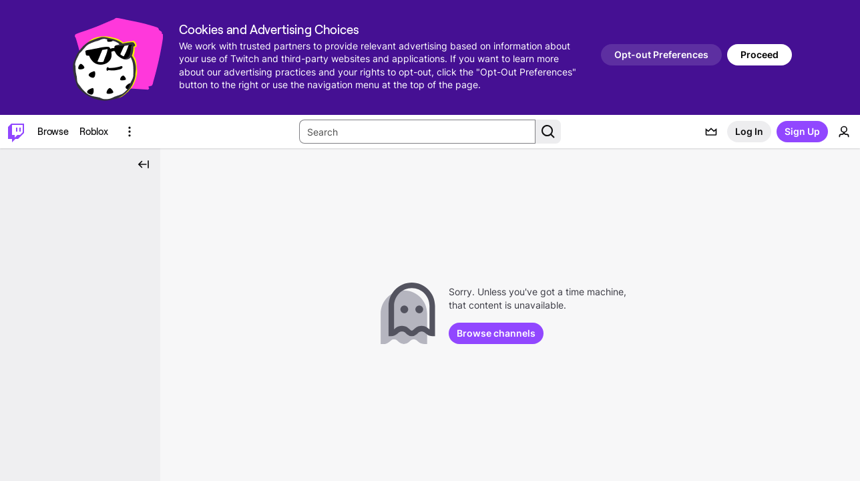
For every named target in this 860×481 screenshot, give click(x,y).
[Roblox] (93, 131)
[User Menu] (844, 131)
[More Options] (129, 131)
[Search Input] (417, 132)
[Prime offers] (711, 131)
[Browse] (53, 131)
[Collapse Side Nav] (143, 164)
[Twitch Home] (16, 131)
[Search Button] (548, 132)
